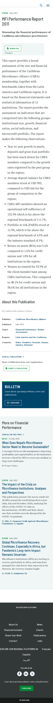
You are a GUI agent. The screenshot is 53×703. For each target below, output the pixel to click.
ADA (7, 521)
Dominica (26, 342)
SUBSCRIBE (26, 688)
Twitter (32, 673)
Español (26, 654)
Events (39, 629)
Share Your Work (13, 635)
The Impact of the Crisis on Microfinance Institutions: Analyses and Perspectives (24, 488)
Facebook (19, 673)
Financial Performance (26, 329)
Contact (13, 640)
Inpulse (20, 523)
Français (46, 648)
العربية (26, 659)
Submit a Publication (17, 368)
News (39, 624)
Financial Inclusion (13, 629)
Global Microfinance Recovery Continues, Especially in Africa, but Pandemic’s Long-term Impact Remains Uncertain (24, 548)
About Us (13, 624)
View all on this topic (12, 434)
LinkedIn (26, 673)
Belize (18, 342)
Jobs (39, 640)
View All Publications (12, 357)
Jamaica (19, 345)
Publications (40, 635)
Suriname (28, 345)
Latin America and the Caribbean (31, 337)
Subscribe (14, 402)
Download (14, 48)
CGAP (7, 573)
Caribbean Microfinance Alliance (31, 319)
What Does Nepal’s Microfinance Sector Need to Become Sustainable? (25, 445)
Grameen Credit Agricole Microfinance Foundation (25, 522)
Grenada (36, 342)
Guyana (44, 342)
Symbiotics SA (20, 573)
